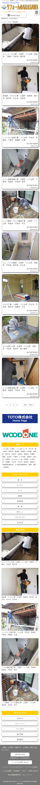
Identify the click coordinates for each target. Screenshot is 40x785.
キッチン (20, 485)
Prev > (31, 405)
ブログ (9, 22)
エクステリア (20, 517)
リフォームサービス (16, 767)
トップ (4, 22)
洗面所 (20, 496)
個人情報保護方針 (14, 775)
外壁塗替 (20, 501)
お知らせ (20, 718)
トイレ (20, 490)
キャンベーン (20, 723)
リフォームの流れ (31, 767)
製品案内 (35, 60)
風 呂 (20, 480)
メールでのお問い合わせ (20, 762)
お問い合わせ (33, 771)
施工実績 (29, 60)
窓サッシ (20, 512)
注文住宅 (20, 522)
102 (25, 405)
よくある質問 (6, 771)
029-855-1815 (15, 15)
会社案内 (17, 771)
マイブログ (20, 729)
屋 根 (20, 506)
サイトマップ (27, 775)
